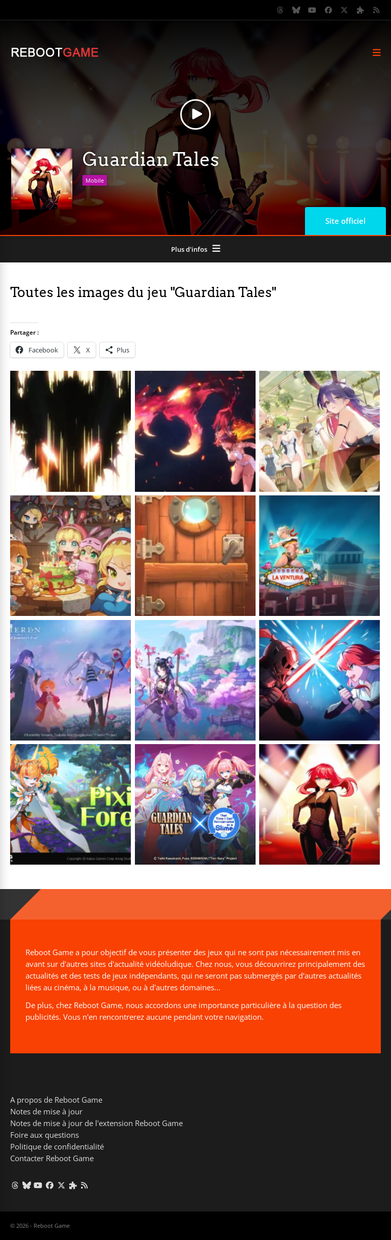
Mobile (95, 180)
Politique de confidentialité (57, 1146)
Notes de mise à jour (46, 1111)
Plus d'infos (189, 249)
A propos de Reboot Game (56, 1100)
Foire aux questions (44, 1135)
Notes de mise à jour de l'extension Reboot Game (96, 1123)
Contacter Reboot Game (52, 1158)
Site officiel (345, 221)
